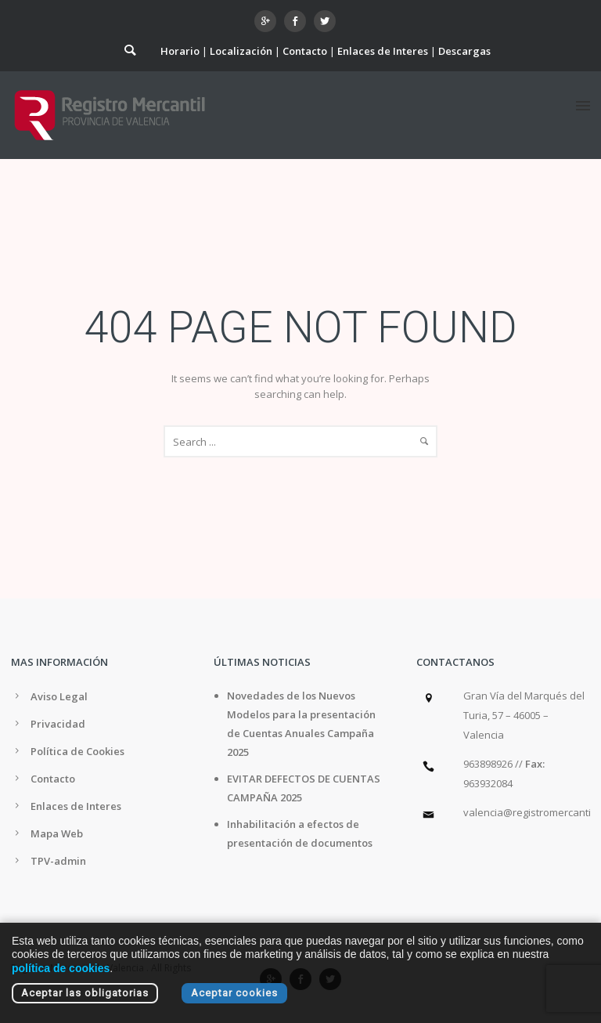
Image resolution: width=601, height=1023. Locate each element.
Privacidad (58, 724)
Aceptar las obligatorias (85, 993)
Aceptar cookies (234, 993)
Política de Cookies (77, 751)
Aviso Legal (59, 696)
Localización (241, 51)
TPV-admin (58, 861)
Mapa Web (57, 833)
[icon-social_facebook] (299, 21)
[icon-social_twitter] (325, 21)
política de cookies (61, 968)
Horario (180, 51)
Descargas (464, 51)
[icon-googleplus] (269, 21)
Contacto (305, 51)
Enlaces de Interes (382, 51)
